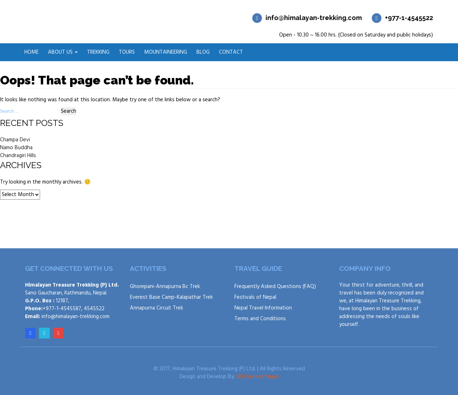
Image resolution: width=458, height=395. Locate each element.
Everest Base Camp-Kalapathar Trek (171, 297)
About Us (63, 52)
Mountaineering (165, 52)
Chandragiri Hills (18, 155)
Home (31, 52)
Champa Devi (15, 140)
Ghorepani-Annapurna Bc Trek (165, 286)
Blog (203, 52)
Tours (127, 52)
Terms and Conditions (260, 318)
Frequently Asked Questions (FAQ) (275, 286)
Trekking (98, 52)
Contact (231, 52)
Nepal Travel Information (263, 308)
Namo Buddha (16, 147)
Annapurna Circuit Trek (156, 308)
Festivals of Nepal (255, 297)
